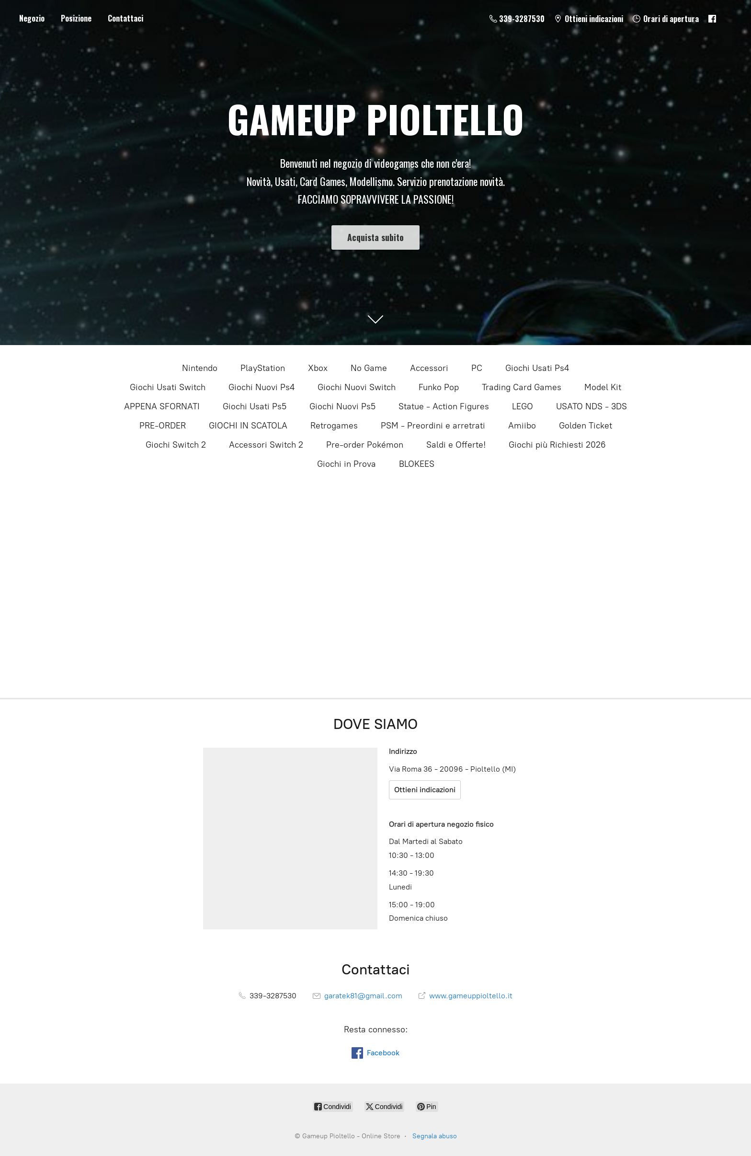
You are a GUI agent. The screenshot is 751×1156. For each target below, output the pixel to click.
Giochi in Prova (346, 464)
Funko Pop (439, 387)
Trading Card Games (521, 387)
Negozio (32, 18)
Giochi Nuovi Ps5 (342, 406)
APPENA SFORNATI (162, 406)
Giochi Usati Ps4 (537, 368)
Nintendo (199, 368)
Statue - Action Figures (443, 406)
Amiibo (522, 425)
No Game (369, 368)
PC (476, 368)
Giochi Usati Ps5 (254, 406)
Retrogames (334, 425)
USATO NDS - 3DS (591, 406)
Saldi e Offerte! (456, 444)
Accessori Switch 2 (266, 444)
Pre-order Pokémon (364, 444)
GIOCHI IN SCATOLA (248, 425)
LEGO (522, 406)
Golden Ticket (585, 425)
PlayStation (262, 368)
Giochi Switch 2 (176, 444)
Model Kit (602, 387)
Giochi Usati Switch (167, 387)
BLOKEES (416, 464)
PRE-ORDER (162, 425)
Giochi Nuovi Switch (357, 387)
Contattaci (125, 18)
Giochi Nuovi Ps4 (261, 387)
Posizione (76, 18)
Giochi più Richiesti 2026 (557, 444)
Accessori (429, 368)
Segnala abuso (434, 1136)
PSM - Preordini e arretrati (433, 425)
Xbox (318, 368)
